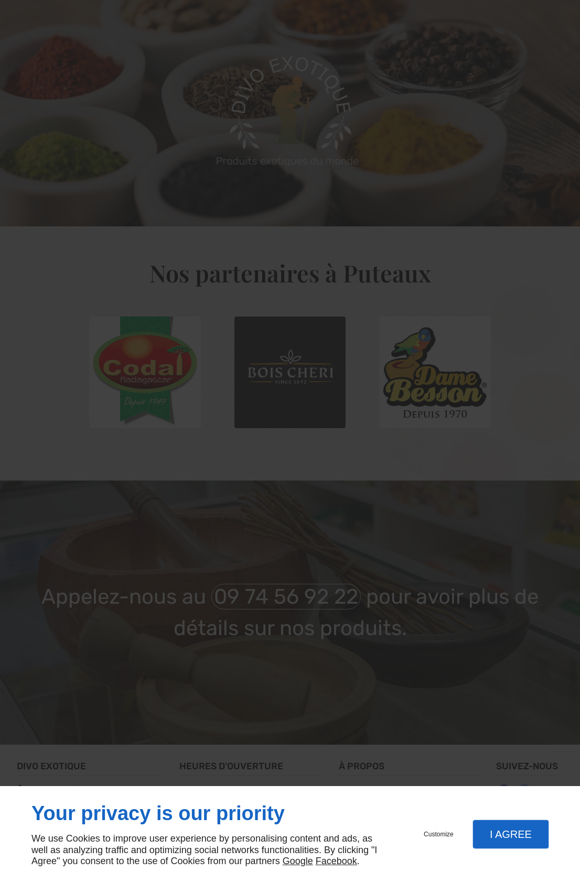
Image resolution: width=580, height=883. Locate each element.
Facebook (336, 861)
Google (298, 861)
